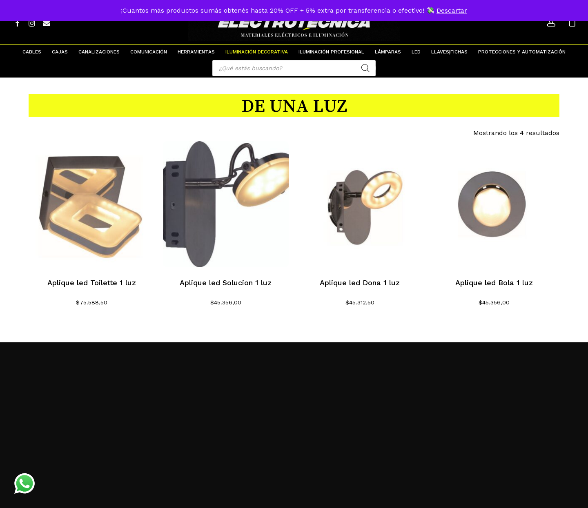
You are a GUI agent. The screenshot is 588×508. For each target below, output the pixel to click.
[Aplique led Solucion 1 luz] (226, 204)
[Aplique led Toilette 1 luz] (92, 204)
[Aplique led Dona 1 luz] (360, 204)
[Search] (365, 68)
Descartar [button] (452, 10)
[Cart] (572, 22)
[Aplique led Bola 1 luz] (494, 204)
